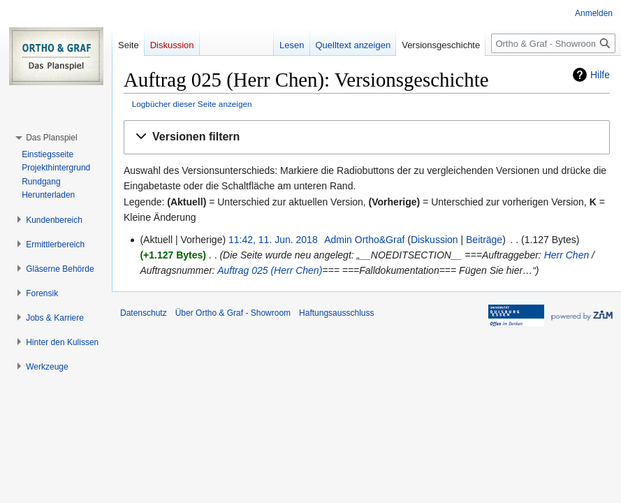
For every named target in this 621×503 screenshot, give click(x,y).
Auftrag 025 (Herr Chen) (269, 270)
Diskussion (434, 239)
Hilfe (600, 74)
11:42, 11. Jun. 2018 (273, 239)
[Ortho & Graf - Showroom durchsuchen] (553, 43)
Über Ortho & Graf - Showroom (233, 313)
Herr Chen (567, 255)
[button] (367, 137)
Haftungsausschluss (336, 313)
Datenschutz (143, 313)
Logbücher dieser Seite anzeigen (192, 103)
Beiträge (484, 239)
